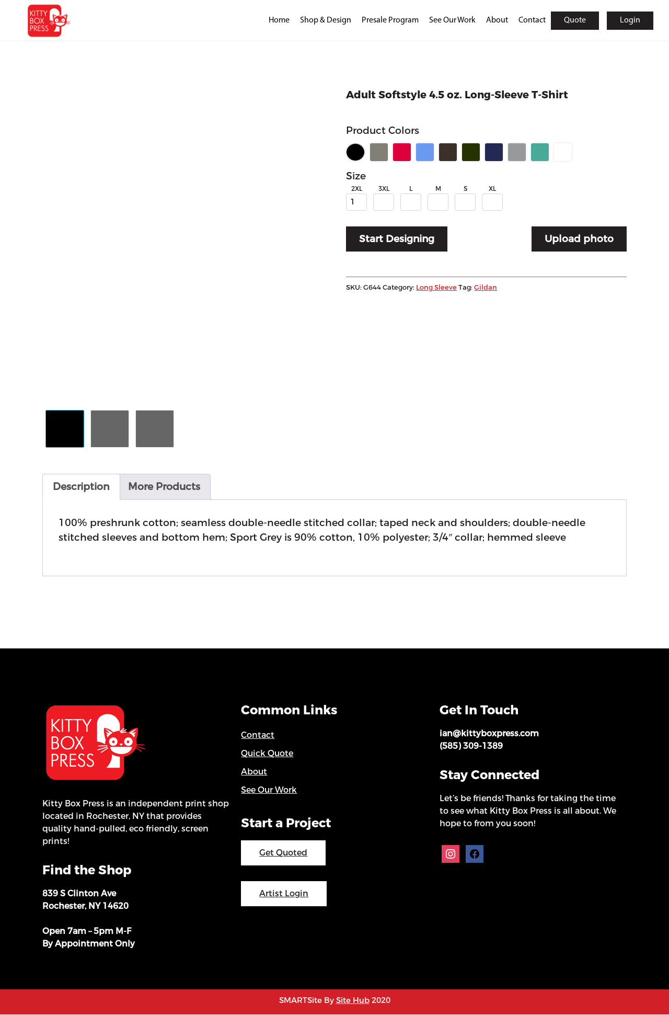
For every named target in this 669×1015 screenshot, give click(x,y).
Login (630, 20)
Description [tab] (81, 487)
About (497, 20)
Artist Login (283, 894)
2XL (356, 189)
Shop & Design (325, 20)
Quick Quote (267, 754)
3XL (383, 189)
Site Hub (353, 1001)
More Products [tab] (164, 487)
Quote (575, 20)
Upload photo (579, 239)
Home (279, 20)
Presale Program (390, 20)
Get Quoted (283, 853)
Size (356, 177)
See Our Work (452, 20)
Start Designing (397, 239)
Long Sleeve (436, 288)
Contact (532, 20)
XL (492, 189)
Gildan (485, 288)
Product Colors (382, 131)
